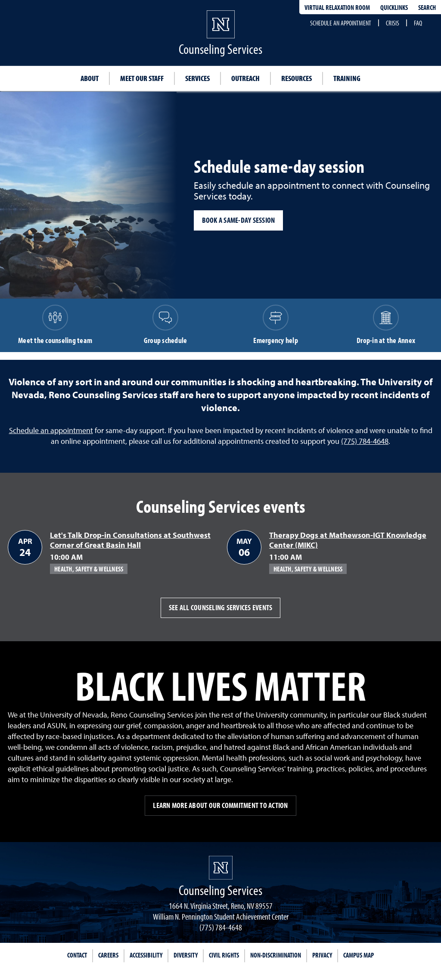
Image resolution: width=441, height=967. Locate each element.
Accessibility (146, 955)
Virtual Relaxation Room (337, 7)
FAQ (418, 23)
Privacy (322, 955)
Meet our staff (142, 78)
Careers (108, 955)
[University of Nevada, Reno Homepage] (221, 868)
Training (346, 78)
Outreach (245, 78)
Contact (77, 955)
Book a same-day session (238, 220)
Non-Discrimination (275, 955)
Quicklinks (394, 7)
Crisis (392, 23)
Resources (296, 78)
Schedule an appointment (340, 23)
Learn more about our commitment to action (220, 805)
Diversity (186, 955)
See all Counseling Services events (221, 607)
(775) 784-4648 (364, 441)
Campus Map (358, 955)
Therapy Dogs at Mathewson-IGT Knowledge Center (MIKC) (347, 540)
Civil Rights (224, 955)
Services (197, 78)
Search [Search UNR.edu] (427, 7)
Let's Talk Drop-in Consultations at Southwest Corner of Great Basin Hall (130, 540)
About (90, 78)
